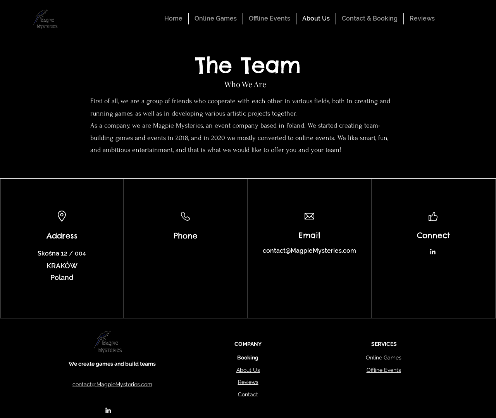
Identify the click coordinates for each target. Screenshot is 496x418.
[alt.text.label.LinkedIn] (108, 410)
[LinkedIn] (432, 252)
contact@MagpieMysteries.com (309, 250)
